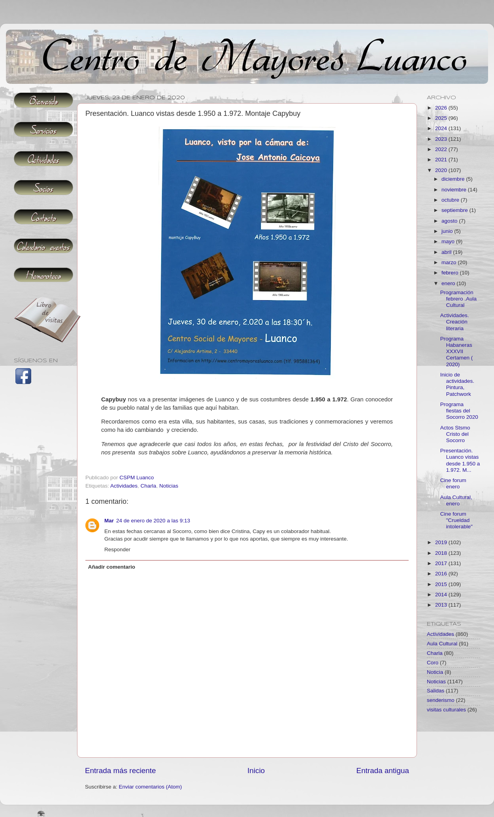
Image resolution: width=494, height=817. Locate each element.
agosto (450, 221)
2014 (442, 595)
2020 (442, 170)
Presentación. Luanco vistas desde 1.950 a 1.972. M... (460, 460)
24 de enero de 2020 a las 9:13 (153, 521)
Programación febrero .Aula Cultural (458, 298)
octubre (451, 200)
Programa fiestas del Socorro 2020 (459, 410)
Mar (109, 521)
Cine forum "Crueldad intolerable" (456, 520)
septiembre (455, 210)
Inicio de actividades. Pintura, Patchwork (457, 384)
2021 (442, 160)
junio (447, 231)
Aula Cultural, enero (456, 500)
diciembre (453, 179)
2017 (442, 563)
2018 (442, 553)
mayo (448, 241)
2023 (442, 139)
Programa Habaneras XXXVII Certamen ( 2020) (456, 351)
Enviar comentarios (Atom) (150, 787)
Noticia (435, 672)
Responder (117, 549)
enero (448, 283)
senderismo (440, 700)
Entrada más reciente (120, 770)
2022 (442, 149)
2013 (442, 605)
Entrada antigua (382, 770)
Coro (432, 663)
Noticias (168, 486)
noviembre (454, 190)
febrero (450, 273)
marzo (449, 262)
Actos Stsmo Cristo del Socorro (455, 434)
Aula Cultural (442, 644)
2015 (442, 584)
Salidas (435, 691)
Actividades (124, 486)
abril (447, 252)
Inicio (256, 770)
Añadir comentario (111, 567)
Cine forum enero (453, 483)
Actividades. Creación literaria (454, 321)
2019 (442, 542)
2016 (442, 574)
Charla (148, 486)
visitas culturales (446, 710)
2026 (442, 108)
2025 (442, 118)
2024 (442, 128)
